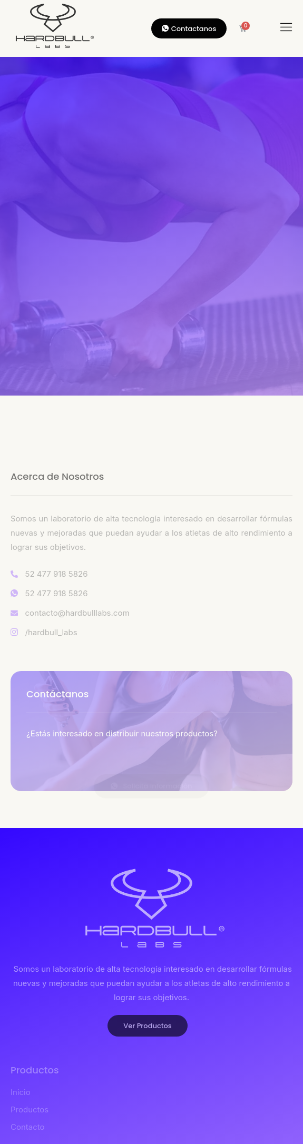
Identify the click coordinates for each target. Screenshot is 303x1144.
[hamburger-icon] (286, 28)
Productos (29, 1109)
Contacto (28, 1127)
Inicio (21, 1092)
